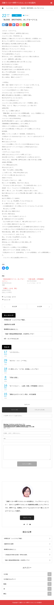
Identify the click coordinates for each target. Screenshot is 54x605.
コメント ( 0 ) (14, 409)
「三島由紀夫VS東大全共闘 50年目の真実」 (16, 554)
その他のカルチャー (27, 579)
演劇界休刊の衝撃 (9, 324)
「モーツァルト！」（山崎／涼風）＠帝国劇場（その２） (26, 386)
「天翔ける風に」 (13, 377)
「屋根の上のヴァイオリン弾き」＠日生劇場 (22, 394)
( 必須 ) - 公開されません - (12, 433)
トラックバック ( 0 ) (39, 409)
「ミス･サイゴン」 (14, 352)
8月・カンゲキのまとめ (11, 338)
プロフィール (27, 517)
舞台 (17, 15)
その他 (27, 574)
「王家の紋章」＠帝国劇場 (35, 279)
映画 (27, 584)
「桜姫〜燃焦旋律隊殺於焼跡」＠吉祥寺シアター (19, 334)
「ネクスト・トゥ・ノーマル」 (18, 360)
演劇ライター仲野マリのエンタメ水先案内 (19, 3)
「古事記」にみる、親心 (9, 288)
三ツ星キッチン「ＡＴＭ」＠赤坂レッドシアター (23, 369)
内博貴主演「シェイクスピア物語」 (15, 320)
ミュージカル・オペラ (10, 297)
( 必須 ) (7, 427)
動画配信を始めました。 (11, 329)
